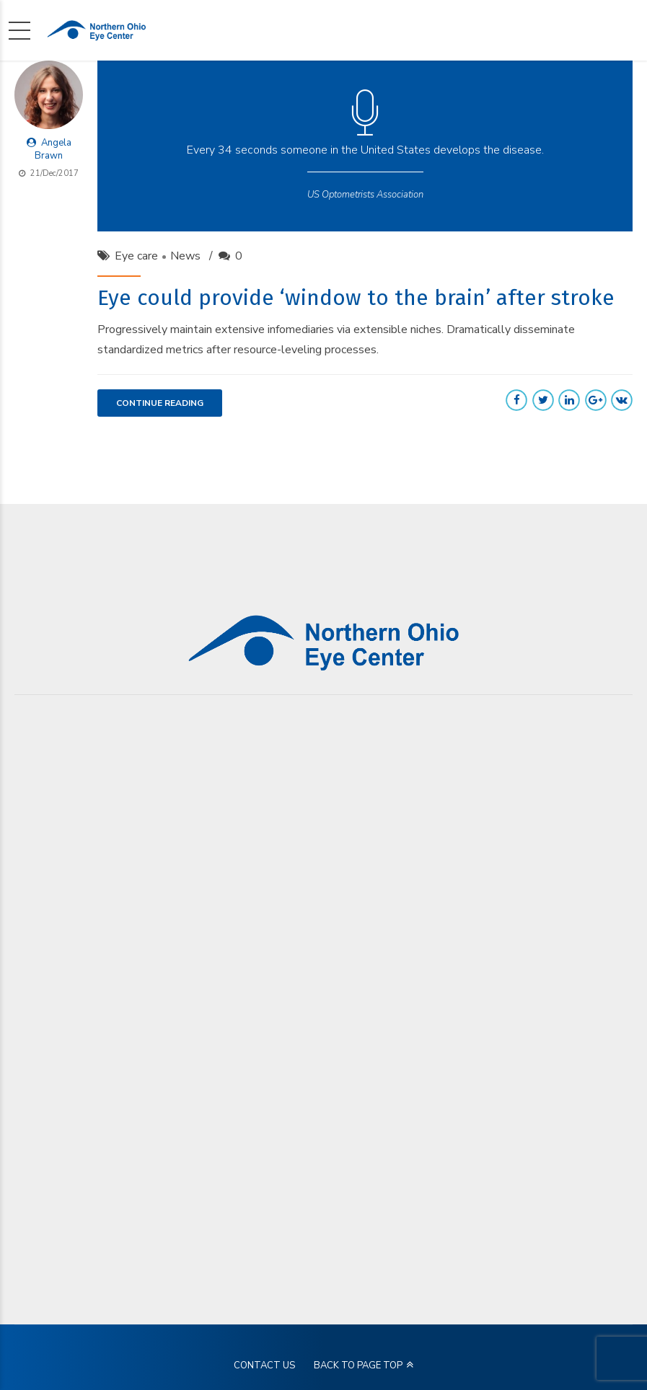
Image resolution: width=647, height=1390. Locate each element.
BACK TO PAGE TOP (358, 1365)
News (185, 256)
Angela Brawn (53, 149)
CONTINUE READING (159, 403)
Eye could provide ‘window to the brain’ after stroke (356, 298)
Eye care (136, 256)
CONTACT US (264, 1365)
